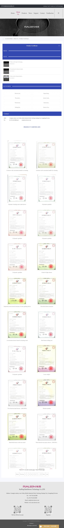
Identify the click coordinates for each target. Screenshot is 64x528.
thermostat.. (46, 102)
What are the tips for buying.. (16, 62)
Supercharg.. (46, 93)
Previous (22, 474)
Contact (42, 13)
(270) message (59, 6)
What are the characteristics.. (16, 76)
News (30, 13)
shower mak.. (46, 98)
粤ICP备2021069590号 (32, 525)
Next (44, 474)
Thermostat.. (18, 102)
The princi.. (17, 98)
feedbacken (50, 13)
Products (24, 13)
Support (36, 13)
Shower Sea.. (46, 107)
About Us (18, 13)
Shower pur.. (18, 93)
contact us (53, 6)
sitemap (45, 6)
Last (47, 474)
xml (49, 6)
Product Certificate (24, 38)
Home (13, 13)
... (38, 474)
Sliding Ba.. (17, 107)
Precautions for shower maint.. (16, 69)
